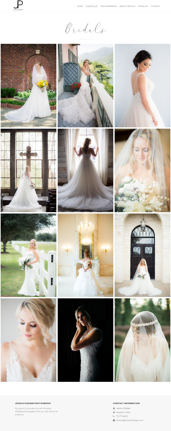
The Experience (108, 6)
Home (80, 6)
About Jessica (127, 6)
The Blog (143, 6)
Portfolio (92, 6)
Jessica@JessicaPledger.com (129, 420)
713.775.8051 (122, 416)
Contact (155, 6)
